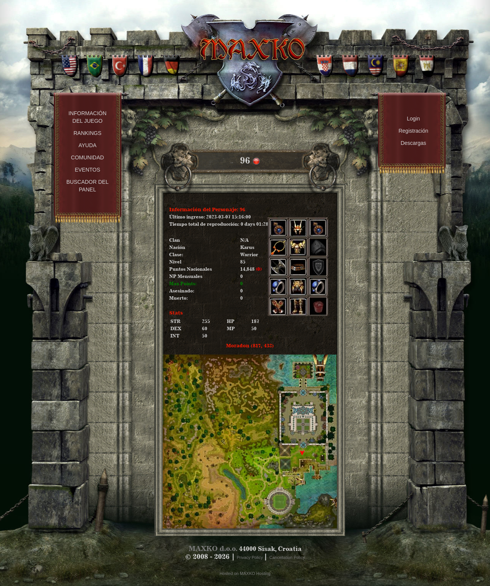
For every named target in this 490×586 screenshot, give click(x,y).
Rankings (87, 133)
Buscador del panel (87, 186)
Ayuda (87, 145)
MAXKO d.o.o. (213, 548)
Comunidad (87, 157)
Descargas (413, 143)
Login (413, 119)
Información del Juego (87, 117)
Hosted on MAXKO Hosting (245, 573)
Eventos (87, 170)
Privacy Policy (250, 557)
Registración (413, 131)
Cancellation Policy (287, 557)
